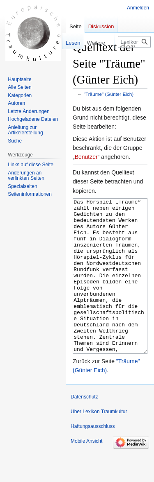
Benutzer (86, 157)
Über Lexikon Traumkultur (99, 442)
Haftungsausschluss (93, 457)
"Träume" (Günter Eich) (109, 94)
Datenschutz (84, 427)
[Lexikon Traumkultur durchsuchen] (134, 42)
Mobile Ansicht (86, 472)
